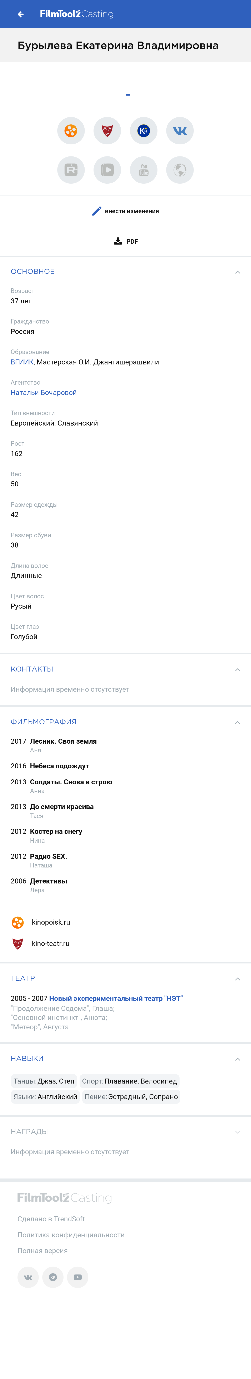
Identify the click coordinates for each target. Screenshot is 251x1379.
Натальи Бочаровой (44, 392)
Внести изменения (125, 211)
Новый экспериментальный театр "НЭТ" (116, 998)
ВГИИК (22, 362)
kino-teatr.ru (40, 943)
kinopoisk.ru (40, 922)
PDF (125, 241)
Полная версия (42, 1250)
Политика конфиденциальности (71, 1235)
